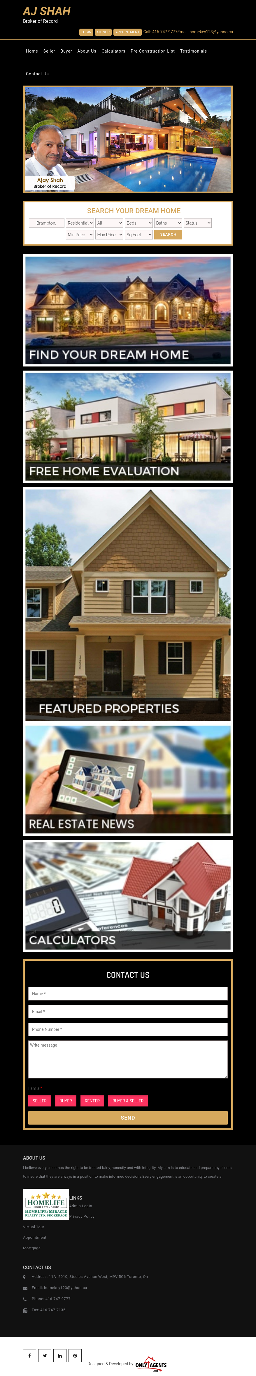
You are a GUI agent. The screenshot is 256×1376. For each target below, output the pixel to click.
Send (128, 1118)
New (198, 223)
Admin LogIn (80, 1206)
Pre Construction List (153, 51)
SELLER (40, 1101)
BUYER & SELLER (128, 1101)
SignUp (103, 32)
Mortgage (32, 1248)
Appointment (127, 32)
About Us (87, 51)
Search (168, 234)
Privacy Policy (81, 1216)
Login (86, 32)
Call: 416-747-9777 (160, 31)
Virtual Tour (33, 1227)
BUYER (65, 1101)
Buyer (66, 51)
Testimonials (193, 51)
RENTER (92, 1101)
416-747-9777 (58, 1299)
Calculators (114, 51)
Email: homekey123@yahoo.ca (205, 31)
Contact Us (37, 74)
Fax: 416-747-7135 (49, 1310)
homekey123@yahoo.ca (65, 1287)
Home (32, 51)
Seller (49, 51)
